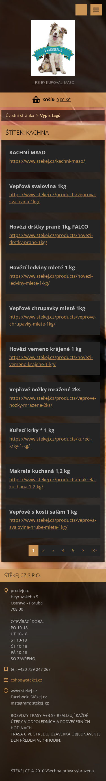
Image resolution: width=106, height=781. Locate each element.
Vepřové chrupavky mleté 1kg (47, 308)
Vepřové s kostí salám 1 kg (43, 511)
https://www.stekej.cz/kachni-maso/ (47, 161)
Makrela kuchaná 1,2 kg (39, 471)
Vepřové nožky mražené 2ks (45, 389)
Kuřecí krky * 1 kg (31, 430)
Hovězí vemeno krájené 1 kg (45, 349)
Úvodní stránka (20, 115)
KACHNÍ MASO (27, 152)
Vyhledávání (81, 9)
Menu (96, 9)
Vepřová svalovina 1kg (37, 186)
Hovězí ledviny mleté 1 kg (42, 267)
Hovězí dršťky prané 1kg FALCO (48, 226)
